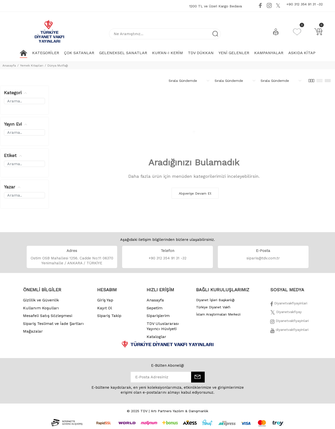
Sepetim (154, 308)
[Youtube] (284, 5)
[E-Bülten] (198, 377)
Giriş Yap (105, 300)
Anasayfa (9, 65)
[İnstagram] (289, 322)
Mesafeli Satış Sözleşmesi (47, 315)
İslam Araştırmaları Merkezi (218, 314)
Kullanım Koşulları (41, 308)
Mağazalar (33, 331)
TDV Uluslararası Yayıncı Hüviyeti (163, 326)
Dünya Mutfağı (57, 65)
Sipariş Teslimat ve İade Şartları (53, 323)
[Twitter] (286, 313)
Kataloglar (156, 336)
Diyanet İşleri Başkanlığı (215, 300)
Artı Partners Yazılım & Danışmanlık (179, 411)
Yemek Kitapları (31, 65)
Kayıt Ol (104, 308)
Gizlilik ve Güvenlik (41, 300)
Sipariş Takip (109, 315)
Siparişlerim (158, 315)
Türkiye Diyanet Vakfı (213, 307)
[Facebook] (288, 305)
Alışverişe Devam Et (195, 193)
